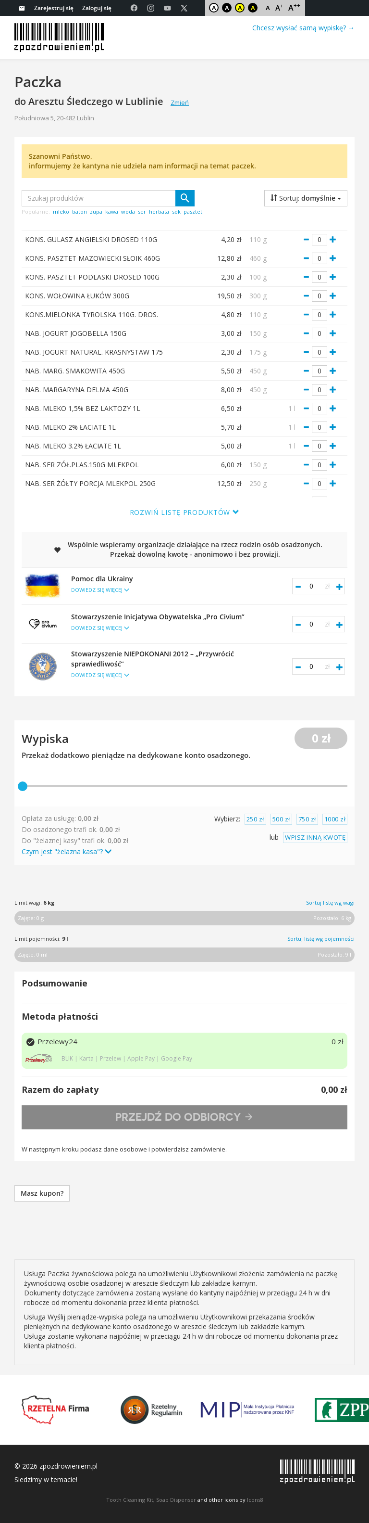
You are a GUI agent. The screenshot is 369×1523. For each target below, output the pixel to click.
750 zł (307, 819)
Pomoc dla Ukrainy (177, 584)
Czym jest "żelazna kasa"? (66, 851)
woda (128, 211)
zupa (96, 211)
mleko (61, 211)
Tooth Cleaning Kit (129, 1499)
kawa (111, 211)
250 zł (255, 819)
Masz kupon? (42, 1193)
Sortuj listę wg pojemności (321, 938)
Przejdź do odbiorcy (184, 1117)
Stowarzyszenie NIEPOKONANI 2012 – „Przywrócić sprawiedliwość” (177, 664)
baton (79, 211)
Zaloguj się (96, 8)
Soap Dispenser (176, 1499)
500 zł (281, 819)
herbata (159, 211)
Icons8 (255, 1499)
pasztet (193, 211)
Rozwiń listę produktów (185, 512)
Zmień (180, 102)
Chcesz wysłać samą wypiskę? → (303, 27)
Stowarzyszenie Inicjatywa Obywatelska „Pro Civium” (177, 622)
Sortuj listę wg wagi (330, 902)
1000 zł (335, 819)
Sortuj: (306, 198)
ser (142, 211)
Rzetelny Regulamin (151, 1409)
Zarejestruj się (54, 8)
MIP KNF (247, 1409)
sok (176, 211)
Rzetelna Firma (55, 1409)
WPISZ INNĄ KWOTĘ (315, 837)
